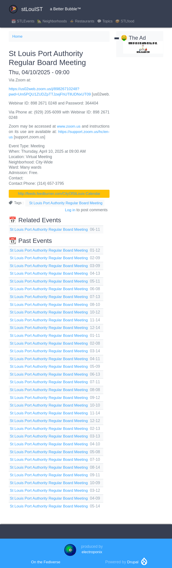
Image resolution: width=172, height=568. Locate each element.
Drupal (133, 560)
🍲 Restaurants (82, 21)
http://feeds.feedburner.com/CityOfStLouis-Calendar (59, 193)
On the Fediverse (46, 560)
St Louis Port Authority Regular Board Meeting (65, 203)
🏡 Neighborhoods (52, 21)
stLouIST (26, 9)
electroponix (92, 549)
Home (17, 36)
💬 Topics (104, 21)
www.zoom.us (68, 126)
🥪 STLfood (124, 21)
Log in (70, 209)
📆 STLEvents (22, 21)
